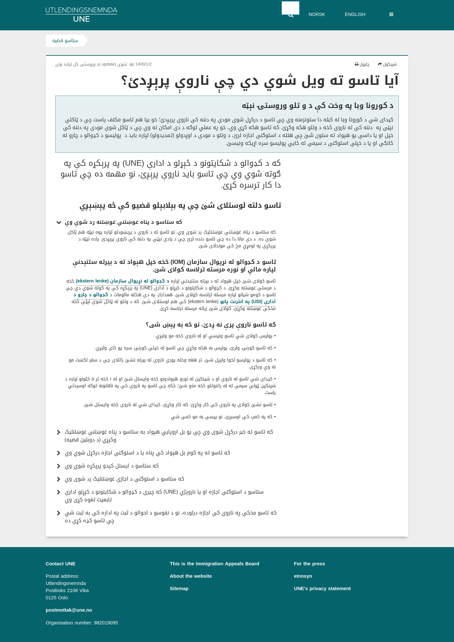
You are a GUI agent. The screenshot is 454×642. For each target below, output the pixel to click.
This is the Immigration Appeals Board (214, 563)
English (355, 14)
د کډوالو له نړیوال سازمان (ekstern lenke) (122, 281)
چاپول (362, 64)
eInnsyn (303, 576)
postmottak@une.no (69, 610)
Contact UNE (60, 563)
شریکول (387, 64)
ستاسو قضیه (65, 40)
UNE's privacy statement (322, 588)
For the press (309, 563)
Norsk (317, 14)
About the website (191, 576)
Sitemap (179, 588)
